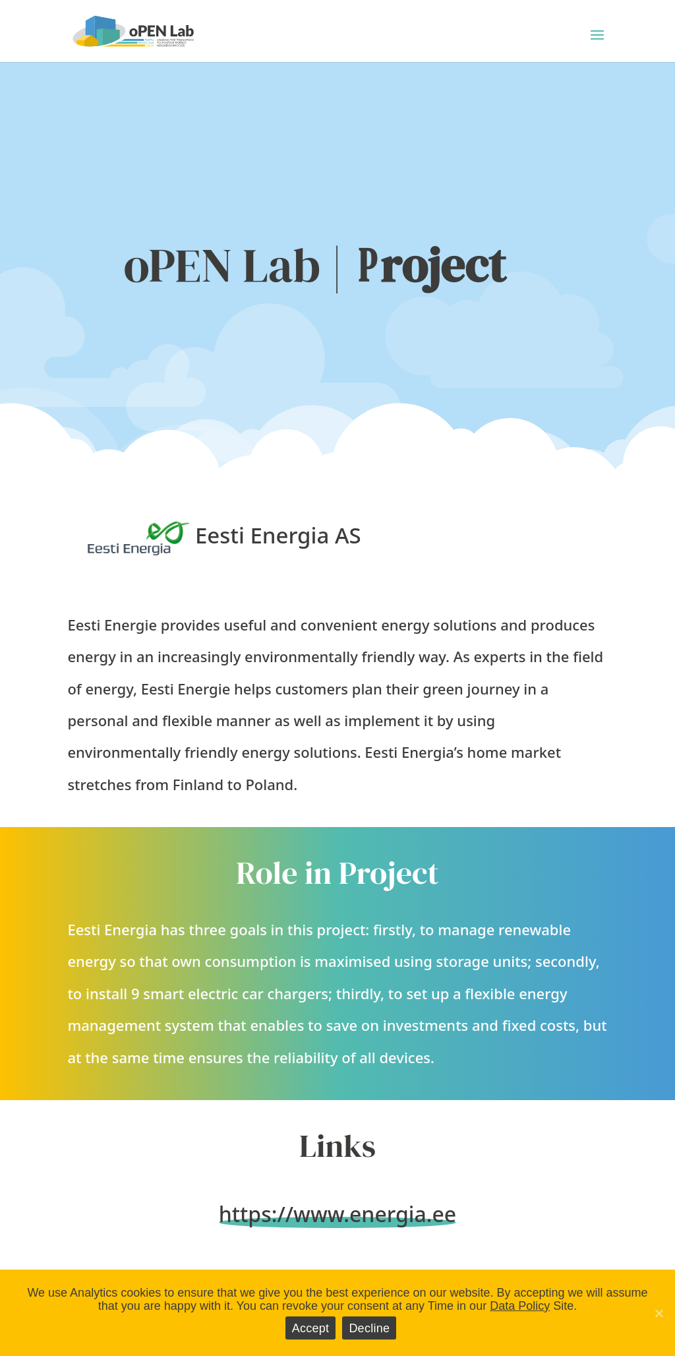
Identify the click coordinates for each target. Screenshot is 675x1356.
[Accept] (658, 1313)
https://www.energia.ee (337, 1214)
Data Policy (520, 1305)
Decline (369, 1328)
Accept (311, 1328)
